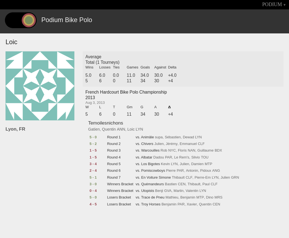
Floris (182, 150)
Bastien (171, 184)
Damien (197, 164)
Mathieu (172, 197)
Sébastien (173, 137)
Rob (164, 150)
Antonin (192, 171)
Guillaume (206, 150)
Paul (206, 184)
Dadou (158, 157)
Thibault (178, 177)
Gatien (94, 129)
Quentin (109, 129)
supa (159, 137)
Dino (210, 197)
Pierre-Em (203, 177)
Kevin (165, 164)
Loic (130, 129)
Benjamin (187, 197)
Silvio (195, 157)
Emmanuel (188, 144)
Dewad (188, 137)
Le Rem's (181, 157)
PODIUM (272, 4)
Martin (178, 191)
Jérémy (172, 144)
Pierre (171, 171)
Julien (159, 144)
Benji (159, 191)
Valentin (192, 191)
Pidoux (205, 171)
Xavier (192, 204)
